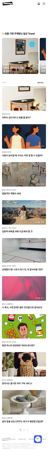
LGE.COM (13, 439)
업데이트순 (41, 83)
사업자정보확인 (6, 448)
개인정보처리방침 (22, 439)
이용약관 (44, 439)
